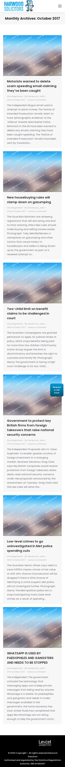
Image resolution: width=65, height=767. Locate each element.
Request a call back (57, 390)
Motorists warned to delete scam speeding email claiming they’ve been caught (31, 86)
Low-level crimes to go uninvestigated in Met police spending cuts (30, 546)
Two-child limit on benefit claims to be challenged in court (28, 313)
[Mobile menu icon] (60, 6)
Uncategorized (14, 96)
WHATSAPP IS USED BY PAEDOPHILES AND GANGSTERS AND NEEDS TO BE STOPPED (30, 658)
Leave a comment (37, 99)
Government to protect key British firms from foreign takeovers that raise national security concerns (30, 428)
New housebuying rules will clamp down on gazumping (29, 199)
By (35, 96)
